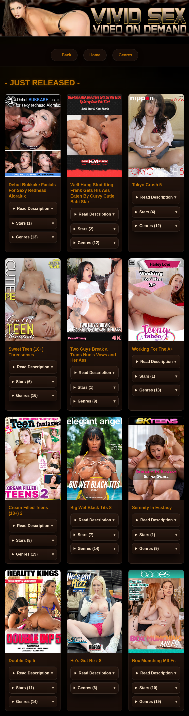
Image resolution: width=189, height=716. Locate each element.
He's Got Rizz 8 (85, 660)
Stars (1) (24, 223)
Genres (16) (27, 395)
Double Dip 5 (22, 660)
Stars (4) (147, 212)
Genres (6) (87, 688)
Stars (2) (86, 229)
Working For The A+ (152, 349)
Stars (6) (24, 382)
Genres (125, 55)
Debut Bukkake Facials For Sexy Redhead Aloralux (32, 190)
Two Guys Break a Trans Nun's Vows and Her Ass (93, 355)
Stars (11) (25, 688)
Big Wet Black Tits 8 (91, 507)
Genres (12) (88, 243)
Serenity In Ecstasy (152, 507)
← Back (64, 55)
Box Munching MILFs (153, 660)
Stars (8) (24, 540)
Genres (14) (88, 548)
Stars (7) (86, 535)
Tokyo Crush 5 (147, 184)
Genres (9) (87, 401)
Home (95, 55)
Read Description (33, 208)
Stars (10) (148, 688)
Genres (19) (27, 554)
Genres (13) (27, 237)
